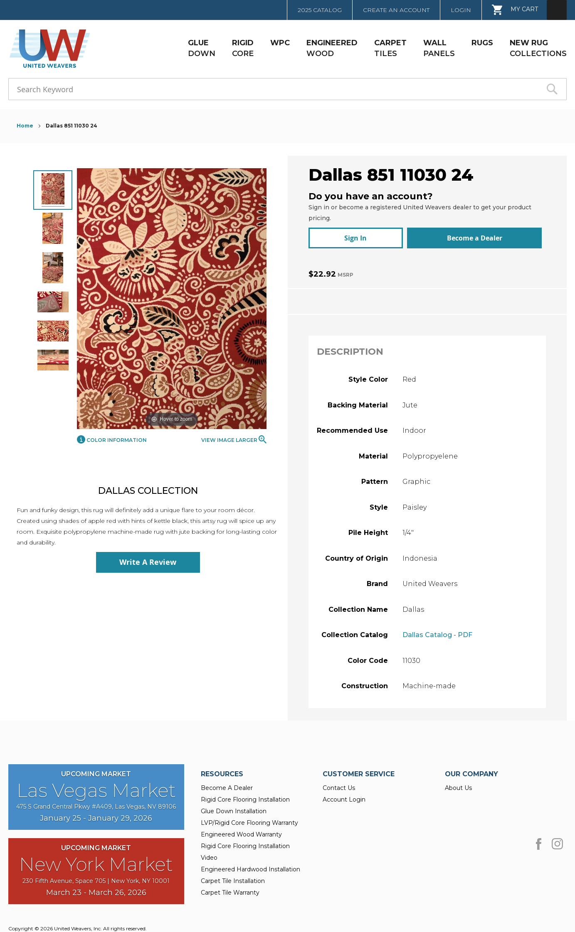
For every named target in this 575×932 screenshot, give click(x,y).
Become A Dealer (227, 783)
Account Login (344, 795)
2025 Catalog (320, 10)
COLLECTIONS (538, 48)
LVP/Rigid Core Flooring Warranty (249, 818)
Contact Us (339, 783)
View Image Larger (234, 439)
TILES (390, 48)
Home (26, 126)
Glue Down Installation (234, 807)
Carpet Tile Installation (233, 876)
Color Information (112, 440)
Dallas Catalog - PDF (437, 631)
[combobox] (287, 89)
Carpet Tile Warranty (230, 888)
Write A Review (147, 562)
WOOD (332, 48)
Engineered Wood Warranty (241, 830)
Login (461, 10)
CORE (243, 48)
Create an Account (396, 10)
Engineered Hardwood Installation (250, 865)
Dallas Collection (148, 490)
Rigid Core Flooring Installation (245, 795)
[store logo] (47, 48)
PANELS (439, 48)
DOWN (201, 48)
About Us (458, 783)
